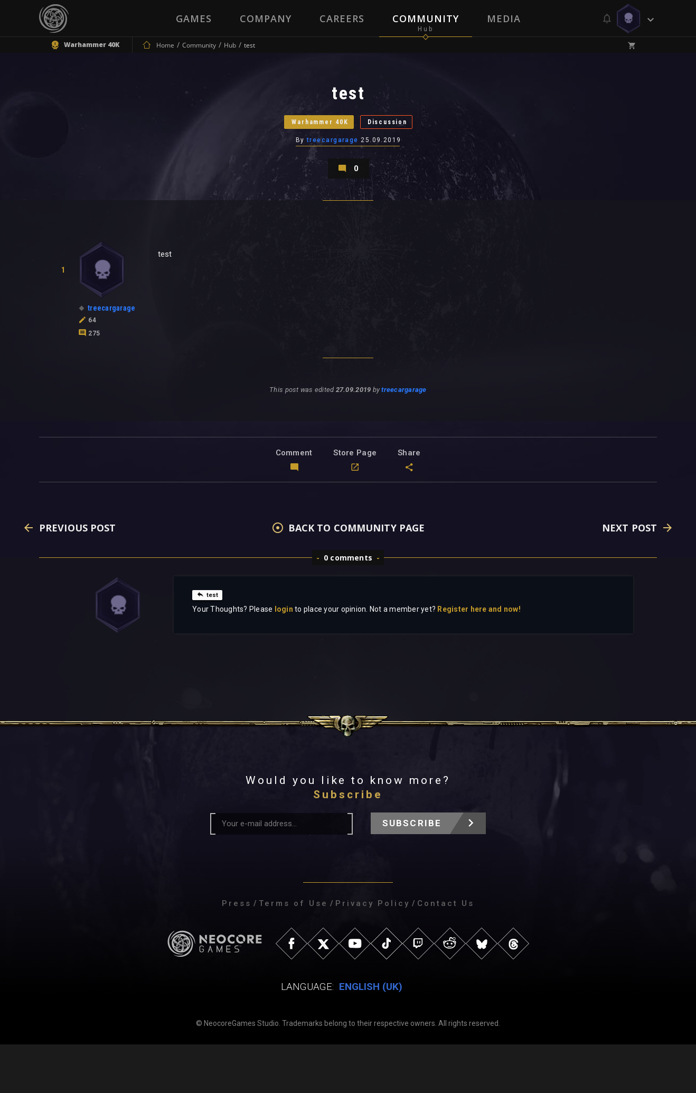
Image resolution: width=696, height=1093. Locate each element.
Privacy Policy (372, 952)
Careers (341, 18)
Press (236, 952)
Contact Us (445, 952)
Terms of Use (293, 952)
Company (265, 18)
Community (426, 18)
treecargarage (333, 166)
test (209, 643)
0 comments (348, 606)
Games (193, 18)
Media (505, 18)
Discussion (409, 139)
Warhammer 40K (304, 139)
